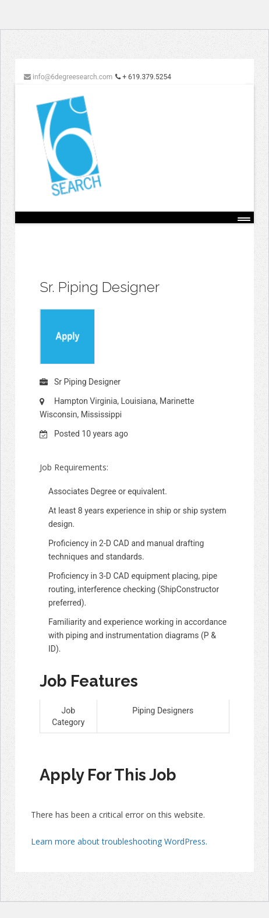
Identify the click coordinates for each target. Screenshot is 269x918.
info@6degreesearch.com (68, 77)
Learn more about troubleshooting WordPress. (119, 841)
